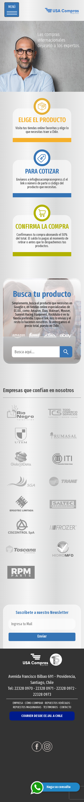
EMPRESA (18, 703)
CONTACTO (65, 707)
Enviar (42, 636)
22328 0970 (23, 688)
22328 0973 (42, 694)
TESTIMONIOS (50, 707)
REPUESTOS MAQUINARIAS (27, 707)
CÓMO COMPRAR (34, 703)
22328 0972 (65, 688)
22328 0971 (44, 688)
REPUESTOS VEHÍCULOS (57, 703)
